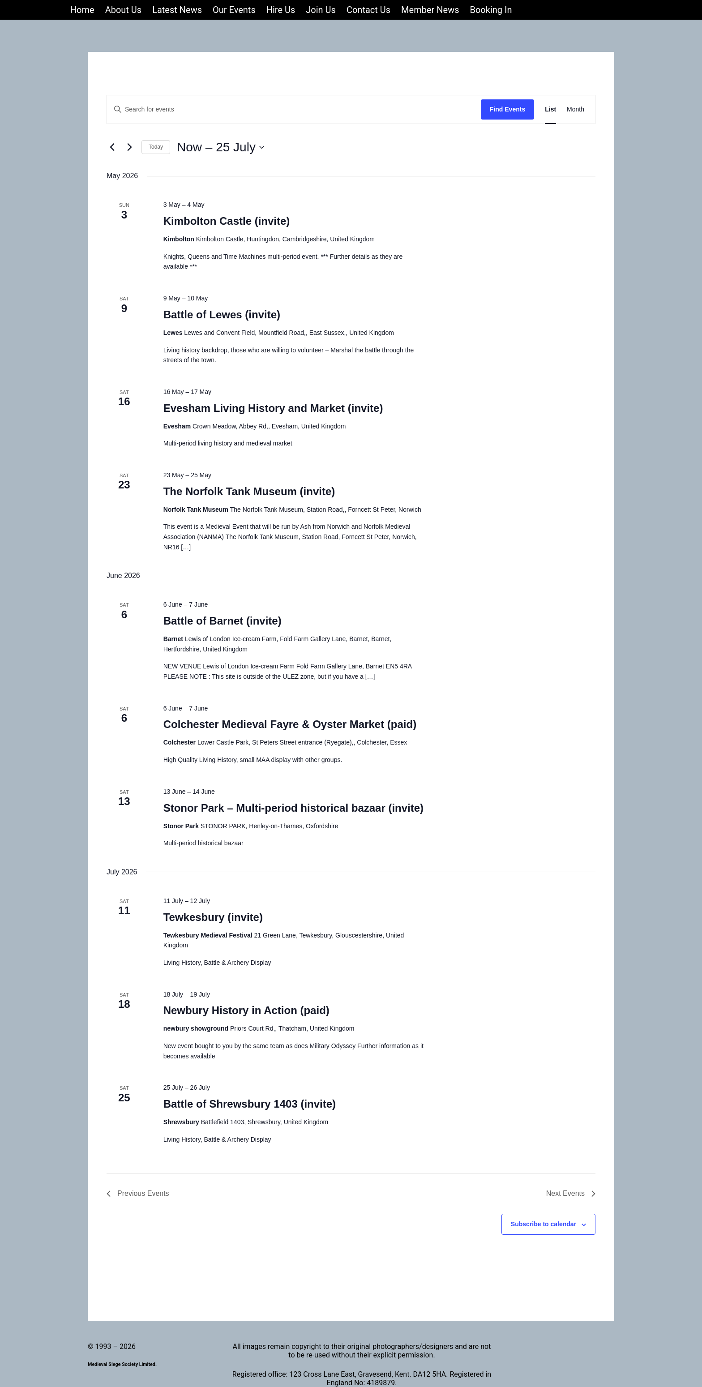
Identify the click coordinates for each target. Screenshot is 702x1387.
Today (156, 147)
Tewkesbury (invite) (213, 917)
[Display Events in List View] (550, 109)
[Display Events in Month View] (575, 109)
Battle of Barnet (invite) (222, 621)
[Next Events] (129, 147)
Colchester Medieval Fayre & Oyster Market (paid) (290, 724)
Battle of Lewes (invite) (221, 314)
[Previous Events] (112, 147)
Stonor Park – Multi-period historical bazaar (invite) (293, 808)
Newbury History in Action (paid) (246, 1010)
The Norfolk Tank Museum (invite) (249, 491)
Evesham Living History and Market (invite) (273, 408)
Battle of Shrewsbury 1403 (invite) (249, 1104)
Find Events (507, 109)
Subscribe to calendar (543, 1224)
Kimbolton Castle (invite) (226, 221)
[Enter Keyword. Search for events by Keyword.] (294, 109)
